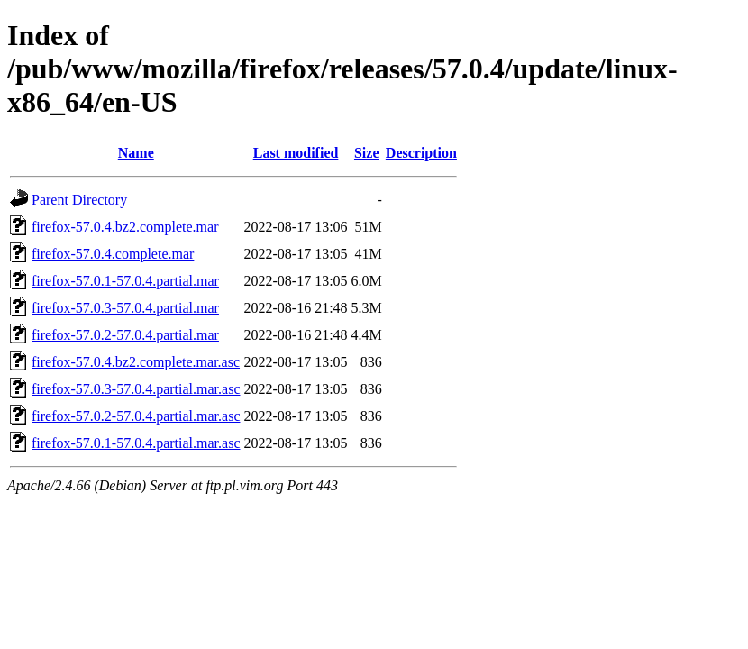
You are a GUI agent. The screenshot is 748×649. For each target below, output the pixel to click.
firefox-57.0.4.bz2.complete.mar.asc (136, 362)
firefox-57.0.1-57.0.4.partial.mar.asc (136, 443)
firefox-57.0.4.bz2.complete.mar (125, 226)
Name (136, 152)
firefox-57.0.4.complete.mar (113, 253)
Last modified (296, 152)
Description (421, 152)
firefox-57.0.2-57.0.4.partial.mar (125, 335)
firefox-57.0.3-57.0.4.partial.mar (125, 307)
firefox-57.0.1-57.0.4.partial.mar (125, 280)
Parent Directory (79, 199)
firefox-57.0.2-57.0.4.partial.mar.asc (136, 416)
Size (366, 152)
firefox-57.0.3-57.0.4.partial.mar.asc (136, 389)
